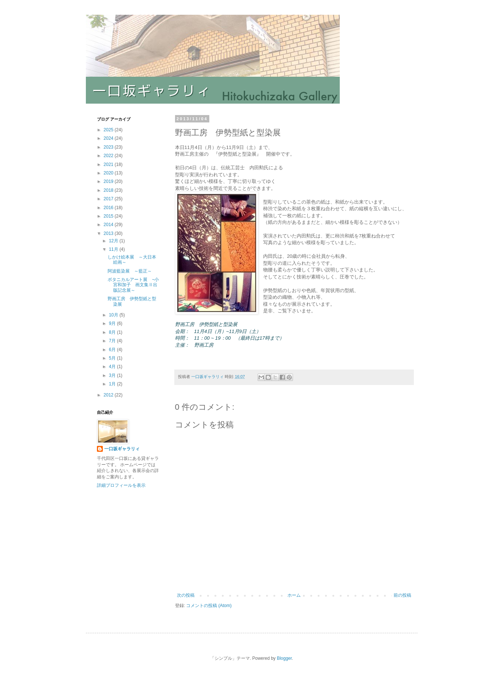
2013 (109, 233)
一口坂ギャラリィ (122, 448)
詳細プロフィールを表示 (121, 485)
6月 (113, 349)
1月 (113, 383)
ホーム (294, 595)
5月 (113, 358)
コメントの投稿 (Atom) (208, 605)
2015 (109, 216)
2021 (109, 164)
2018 (109, 190)
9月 (113, 323)
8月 (113, 332)
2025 (109, 129)
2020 (109, 173)
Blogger (284, 658)
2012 (109, 395)
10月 (114, 315)
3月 (113, 375)
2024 (109, 138)
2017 (109, 198)
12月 (114, 240)
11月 (114, 249)
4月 (113, 366)
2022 (109, 155)
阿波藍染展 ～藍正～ (130, 271)
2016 (109, 207)
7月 (113, 340)
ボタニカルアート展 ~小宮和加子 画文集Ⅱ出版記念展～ (133, 285)
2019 (109, 181)
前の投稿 (402, 595)
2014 (109, 224)
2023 (109, 147)
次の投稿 (186, 595)
